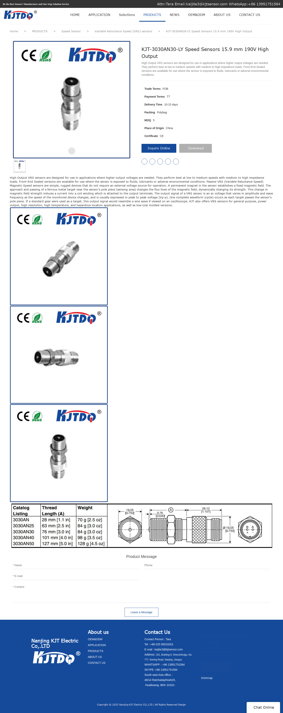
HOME (75, 15)
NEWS (174, 15)
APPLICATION (99, 15)
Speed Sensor (72, 31)
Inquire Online (159, 148)
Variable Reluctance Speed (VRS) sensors (124, 31)
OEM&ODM (196, 15)
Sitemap (207, 678)
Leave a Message (142, 612)
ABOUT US (222, 15)
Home (14, 31)
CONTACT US (249, 15)
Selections (127, 15)
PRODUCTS (152, 15)
